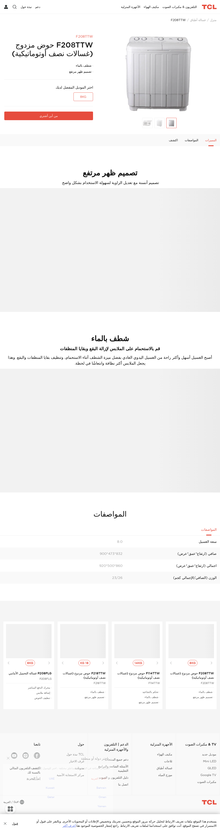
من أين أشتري (49, 116)
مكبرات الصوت (206, 782)
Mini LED (209, 761)
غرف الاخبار (76, 761)
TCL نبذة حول (75, 754)
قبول (15, 823)
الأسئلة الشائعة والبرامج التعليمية (113, 768)
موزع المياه (165, 775)
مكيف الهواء (164, 754)
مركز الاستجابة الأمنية (70, 775)
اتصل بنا (123, 784)
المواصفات (191, 140)
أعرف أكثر (69, 826)
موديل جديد (209, 754)
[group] (158, 73)
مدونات (79, 768)
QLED (212, 768)
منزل (213, 20)
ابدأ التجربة (33, 778)
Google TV (208, 775)
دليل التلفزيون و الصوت (113, 777)
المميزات (211, 140)
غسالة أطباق (198, 20)
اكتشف (173, 140)
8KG (83, 97)
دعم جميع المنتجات (116, 759)
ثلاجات (168, 761)
